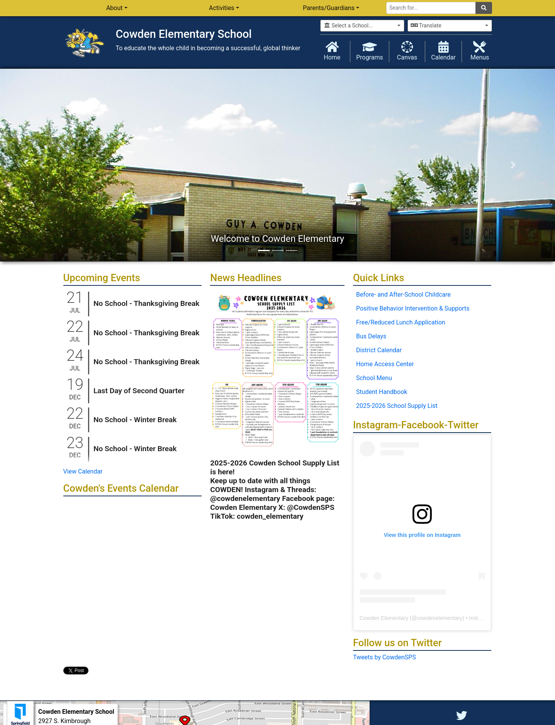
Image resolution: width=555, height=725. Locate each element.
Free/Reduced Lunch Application (400, 322)
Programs (369, 51)
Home (332, 51)
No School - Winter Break (135, 419)
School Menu (374, 378)
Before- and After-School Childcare (403, 294)
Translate (426, 25)
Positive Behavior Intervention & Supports (413, 308)
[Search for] (431, 8)
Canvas (407, 51)
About (114, 8)
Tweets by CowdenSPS (384, 657)
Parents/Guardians (329, 8)
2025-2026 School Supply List (397, 405)
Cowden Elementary (384, 618)
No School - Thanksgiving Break (146, 303)
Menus (480, 51)
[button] (41, 165)
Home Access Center (385, 364)
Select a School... (348, 25)
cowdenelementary (440, 618)
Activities (221, 8)
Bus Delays (371, 336)
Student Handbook (381, 392)
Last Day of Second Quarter (139, 390)
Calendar (443, 51)
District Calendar (379, 350)
